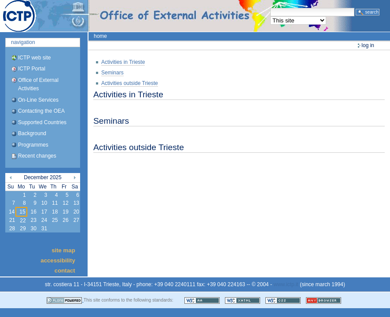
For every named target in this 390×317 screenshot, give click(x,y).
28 (12, 228)
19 (65, 212)
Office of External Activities (38, 84)
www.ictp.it (285, 284)
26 (65, 220)
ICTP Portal (165, 16)
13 (76, 203)
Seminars (112, 73)
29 (23, 228)
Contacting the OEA (41, 111)
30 (33, 228)
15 (22, 212)
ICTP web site (34, 58)
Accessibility (57, 260)
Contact (65, 270)
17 (44, 212)
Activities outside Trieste (129, 83)
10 (44, 203)
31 (44, 228)
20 (76, 212)
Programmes (33, 145)
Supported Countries (42, 122)
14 (12, 212)
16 (33, 212)
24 (44, 220)
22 (23, 220)
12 (65, 203)
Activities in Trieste (123, 62)
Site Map (63, 250)
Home (100, 36)
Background (32, 133)
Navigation (23, 42)
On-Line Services (38, 100)
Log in (367, 45)
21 (12, 220)
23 (33, 220)
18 (55, 212)
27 (76, 220)
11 (55, 203)
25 (55, 220)
